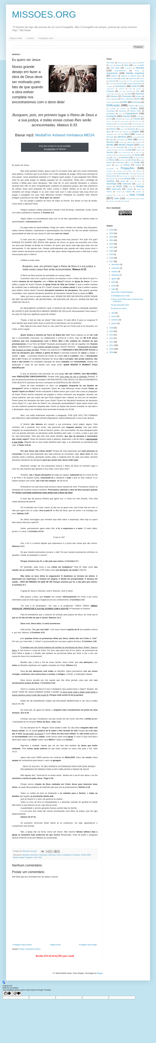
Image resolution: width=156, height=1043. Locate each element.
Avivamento (34, 855)
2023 (111, 240)
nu (134, 152)
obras (118, 155)
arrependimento (120, 71)
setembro (115, 275)
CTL (138, 91)
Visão (127, 198)
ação (126, 63)
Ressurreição (111, 176)
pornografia (110, 168)
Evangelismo (67, 855)
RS (136, 176)
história (126, 126)
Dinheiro (114, 96)
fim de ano (110, 121)
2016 (111, 328)
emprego (113, 108)
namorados (121, 150)
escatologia (110, 111)
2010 (111, 349)
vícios (123, 195)
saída (119, 178)
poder (108, 165)
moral (142, 145)
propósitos (109, 173)
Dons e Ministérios (127, 99)
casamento (133, 78)
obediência (109, 155)
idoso (140, 129)
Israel (118, 134)
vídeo (116, 198)
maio (113, 289)
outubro (114, 272)
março (114, 316)
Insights (135, 131)
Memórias (110, 142)
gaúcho (119, 126)
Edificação (52, 855)
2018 (111, 258)
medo (140, 140)
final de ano (137, 121)
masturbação (120, 140)
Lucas (142, 137)
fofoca (118, 124)
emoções (141, 106)
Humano (112, 129)
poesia (117, 165)
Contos (111, 83)
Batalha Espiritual (135, 73)
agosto (114, 279)
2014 (111, 335)
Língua (134, 137)
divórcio (108, 99)
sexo (139, 181)
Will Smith (123, 201)
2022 (111, 244)
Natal (130, 150)
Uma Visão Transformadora (122, 292)
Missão (109, 145)
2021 (111, 247)
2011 (111, 345)
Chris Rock (129, 81)
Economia (136, 102)
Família (83, 855)
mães (111, 140)
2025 (111, 233)
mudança (131, 147)
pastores (122, 160)
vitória (134, 198)
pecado (109, 162)
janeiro (114, 323)
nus (140, 152)
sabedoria (112, 178)
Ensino (59, 855)
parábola (141, 157)
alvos (135, 65)
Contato (30, 38)
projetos (138, 171)
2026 (111, 230)
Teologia (140, 186)
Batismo (114, 76)
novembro (115, 268)
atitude (137, 71)
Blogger (100, 973)
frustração (135, 124)
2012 (111, 342)
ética (120, 114)
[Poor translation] (17, 993)
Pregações (29, 857)
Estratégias (110, 114)
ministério (138, 142)
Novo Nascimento (124, 152)
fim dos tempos (123, 121)
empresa (123, 108)
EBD (125, 102)
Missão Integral (18, 857)
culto (115, 94)
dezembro (115, 264)
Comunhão (140, 81)
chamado (112, 81)
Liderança (121, 137)
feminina (127, 119)
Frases (125, 124)
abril (113, 313)
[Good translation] (7, 993)
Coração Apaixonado (133, 83)
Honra (142, 126)
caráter (123, 78)
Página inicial (16, 38)
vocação (141, 198)
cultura (122, 94)
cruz (120, 91)
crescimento (110, 89)
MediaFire (43, 135)
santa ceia (138, 178)
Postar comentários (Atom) (29, 949)
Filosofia (136, 119)
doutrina (109, 102)
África (142, 63)
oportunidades (127, 155)
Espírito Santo (135, 111)
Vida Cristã (38, 857)
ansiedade (128, 68)
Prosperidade (121, 173)
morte (111, 147)
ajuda (111, 65)
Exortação (76, 855)
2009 (111, 352)
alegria (118, 65)
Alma (126, 65)
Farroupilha (140, 116)
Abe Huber (110, 63)
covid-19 (135, 86)
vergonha (109, 195)
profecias (119, 171)
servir (131, 181)
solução (138, 184)
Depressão (139, 94)
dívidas (138, 96)
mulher (139, 147)
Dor (138, 99)
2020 (111, 251)
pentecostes (120, 162)
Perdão (137, 162)
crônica (138, 89)
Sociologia (111, 183)
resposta (139, 173)
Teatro (131, 186)
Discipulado (43, 855)
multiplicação (110, 150)
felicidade (119, 119)
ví (117, 195)
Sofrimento (127, 184)
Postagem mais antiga (88, 945)
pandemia (125, 157)
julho (113, 282)
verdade (138, 192)
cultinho (108, 94)
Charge (121, 81)
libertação (110, 137)
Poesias (126, 165)
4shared (58, 135)
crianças (121, 89)
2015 (111, 331)
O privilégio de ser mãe (120, 296)
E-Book (117, 102)
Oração (137, 155)
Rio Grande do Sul (125, 176)
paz (140, 160)
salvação (127, 178)
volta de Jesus (113, 201)
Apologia (25, 855)
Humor (122, 129)
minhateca (74, 135)
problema (109, 171)
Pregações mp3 (45, 38)
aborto (120, 63)
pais (108, 157)
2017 (111, 261)
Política (138, 165)
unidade (128, 192)
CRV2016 (129, 91)
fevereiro (115, 320)
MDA (89, 855)
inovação (125, 132)
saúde (122, 181)
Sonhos (109, 186)
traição (139, 189)
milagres (129, 142)
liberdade (138, 134)
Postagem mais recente (22, 945)
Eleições (132, 106)
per (129, 162)
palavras (115, 157)
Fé (110, 119)
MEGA (89, 135)
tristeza (109, 192)
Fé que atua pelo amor (120, 305)
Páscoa (112, 160)
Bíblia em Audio (112, 78)
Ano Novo (115, 68)
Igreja (108, 132)
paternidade (132, 160)
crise (130, 89)
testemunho (116, 189)
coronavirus (120, 86)
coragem (109, 86)
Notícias (109, 152)
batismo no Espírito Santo (131, 76)
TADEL (119, 186)
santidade (110, 181)
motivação (120, 147)
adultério (134, 63)
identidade (131, 129)
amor (142, 65)
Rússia (142, 176)
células (142, 78)
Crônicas (110, 91)
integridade (110, 134)
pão (134, 157)
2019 (111, 254)
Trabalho (129, 189)
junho (113, 286)
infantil (116, 132)
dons (116, 99)
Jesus (127, 134)
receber (131, 173)
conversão (120, 83)
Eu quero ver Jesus (118, 308)
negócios (139, 150)
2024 (111, 237)
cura (129, 94)
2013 (111, 338)
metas (121, 142)
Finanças (109, 124)
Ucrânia (118, 192)
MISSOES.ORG (44, 14)
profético (129, 171)
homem (134, 126)
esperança (122, 111)
